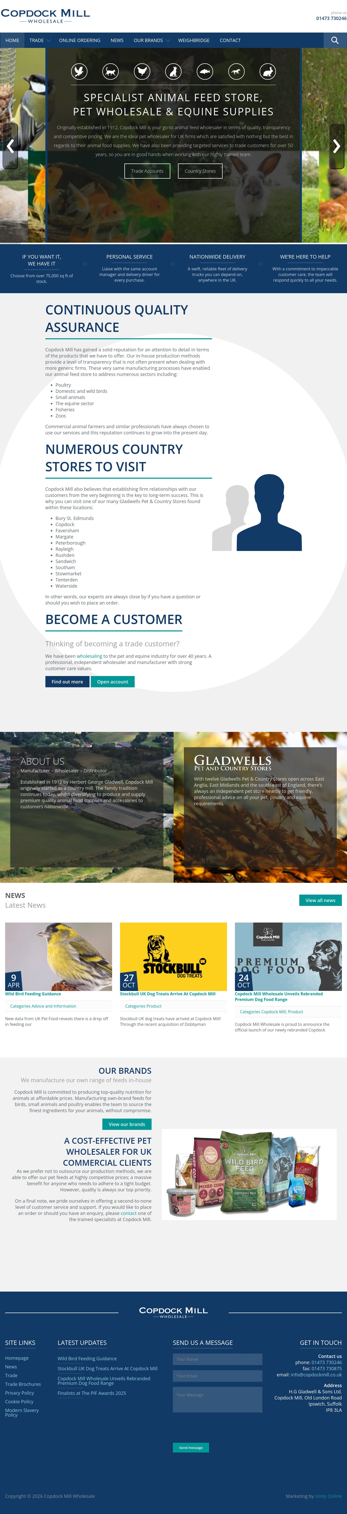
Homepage (17, 1358)
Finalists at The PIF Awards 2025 (92, 1393)
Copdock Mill (45, 16)
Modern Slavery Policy (22, 1412)
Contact (230, 40)
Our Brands (148, 40)
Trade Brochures (23, 1384)
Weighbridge (194, 40)
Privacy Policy (19, 1393)
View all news (320, 900)
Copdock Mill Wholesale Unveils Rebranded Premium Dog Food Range (279, 996)
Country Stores (200, 171)
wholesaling (89, 656)
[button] (2, 243)
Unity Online (328, 1496)
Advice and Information (54, 1006)
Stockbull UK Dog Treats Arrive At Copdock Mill (168, 994)
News (117, 40)
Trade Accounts (147, 171)
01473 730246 (327, 1362)
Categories (21, 1006)
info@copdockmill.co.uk (316, 1375)
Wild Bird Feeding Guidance (33, 994)
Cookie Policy (19, 1401)
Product (154, 1006)
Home (12, 40)
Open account (112, 682)
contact (129, 1213)
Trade (36, 40)
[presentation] (10, 146)
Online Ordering (79, 40)
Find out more (67, 682)
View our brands (127, 1124)
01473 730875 (327, 1368)
